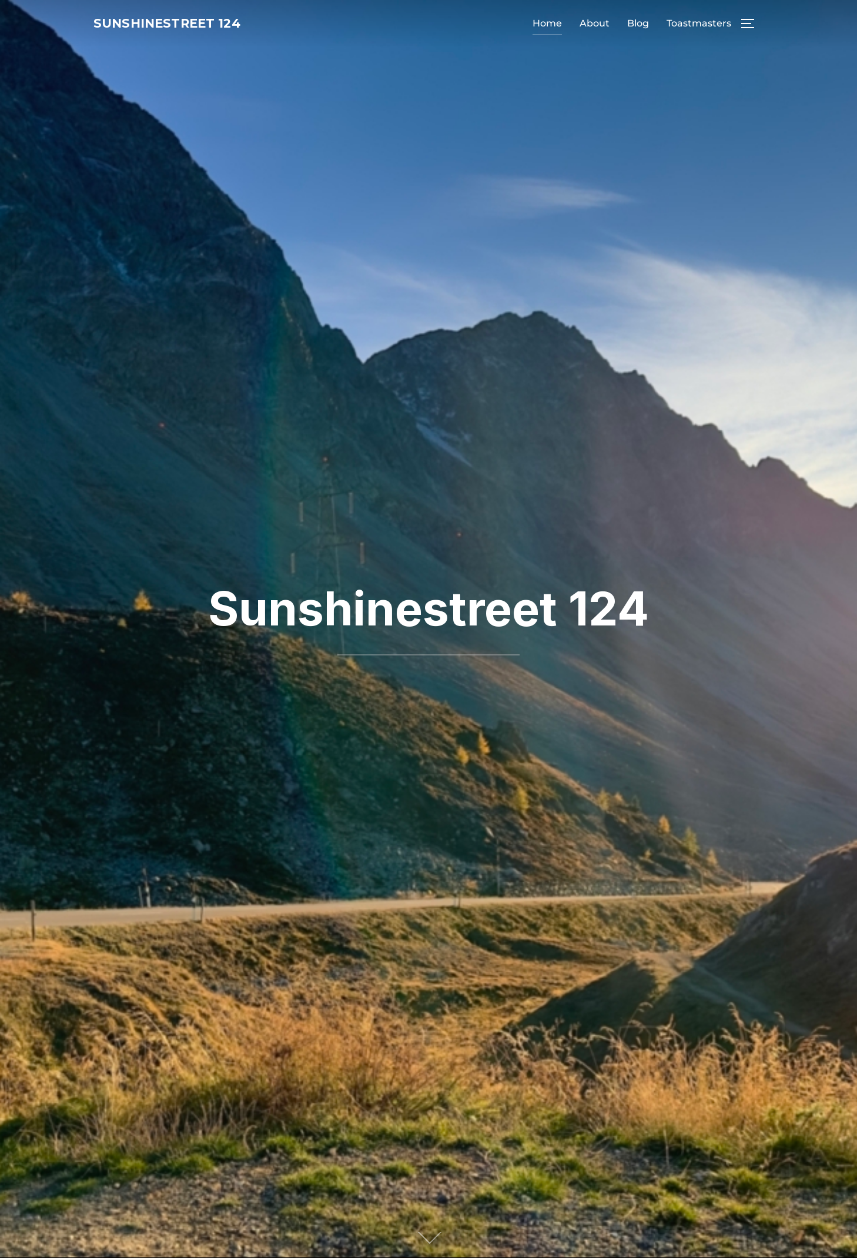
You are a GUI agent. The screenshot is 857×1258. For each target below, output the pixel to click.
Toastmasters (699, 24)
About (595, 24)
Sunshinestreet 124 (186, 24)
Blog (638, 24)
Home (547, 24)
